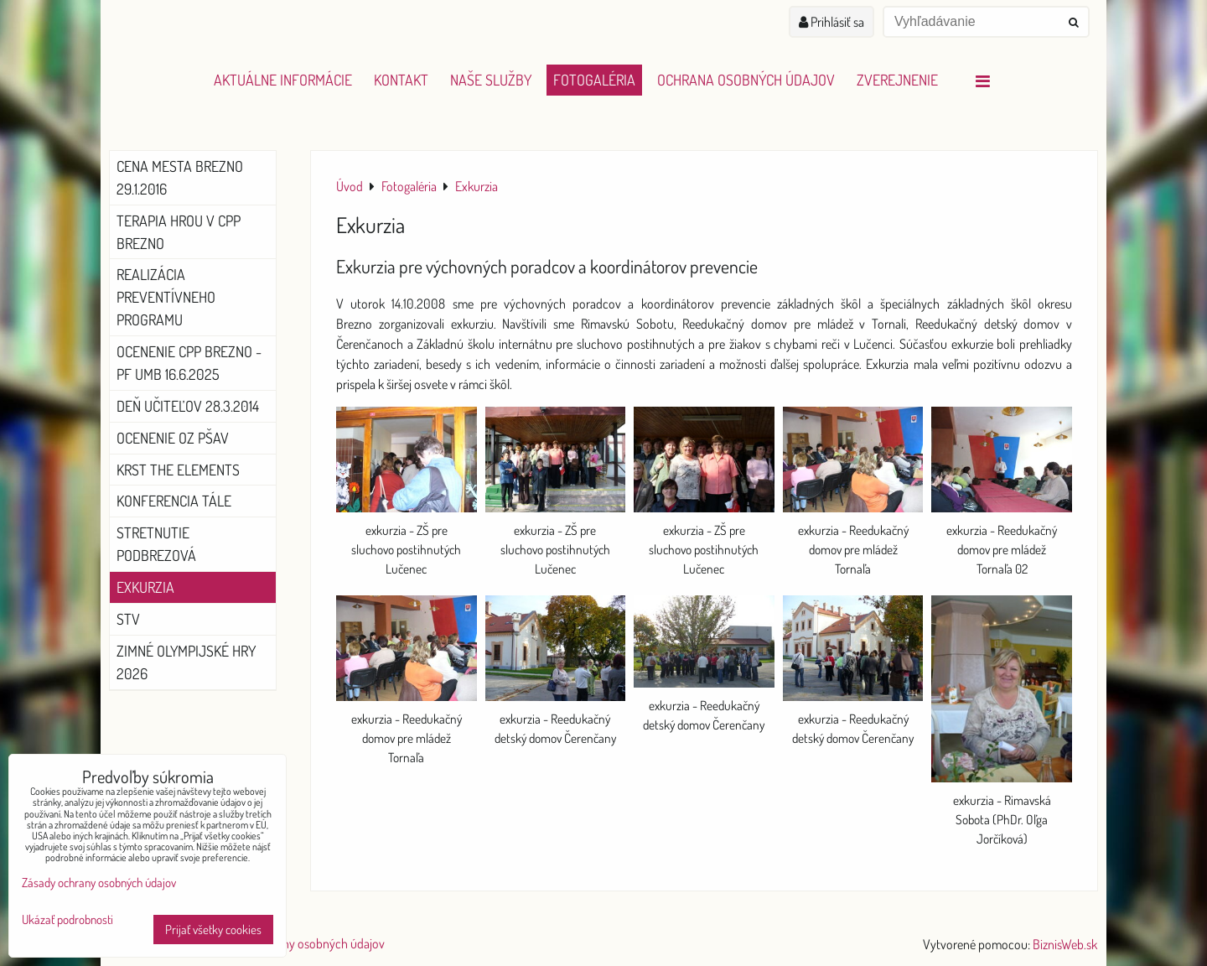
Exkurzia (145, 587)
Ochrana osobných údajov (746, 79)
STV (128, 619)
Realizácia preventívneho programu (166, 297)
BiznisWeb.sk (1065, 944)
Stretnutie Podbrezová (156, 543)
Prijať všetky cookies (213, 929)
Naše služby (490, 79)
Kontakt (401, 79)
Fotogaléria (594, 79)
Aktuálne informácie (283, 79)
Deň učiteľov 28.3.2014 (188, 406)
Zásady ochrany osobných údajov (300, 943)
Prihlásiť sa (831, 21)
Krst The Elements (178, 469)
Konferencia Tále (174, 500)
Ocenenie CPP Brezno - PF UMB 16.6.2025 (189, 362)
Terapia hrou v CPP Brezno (179, 231)
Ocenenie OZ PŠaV (173, 437)
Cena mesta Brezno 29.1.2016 (180, 177)
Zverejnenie (897, 79)
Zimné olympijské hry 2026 (186, 662)
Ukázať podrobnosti (67, 920)
